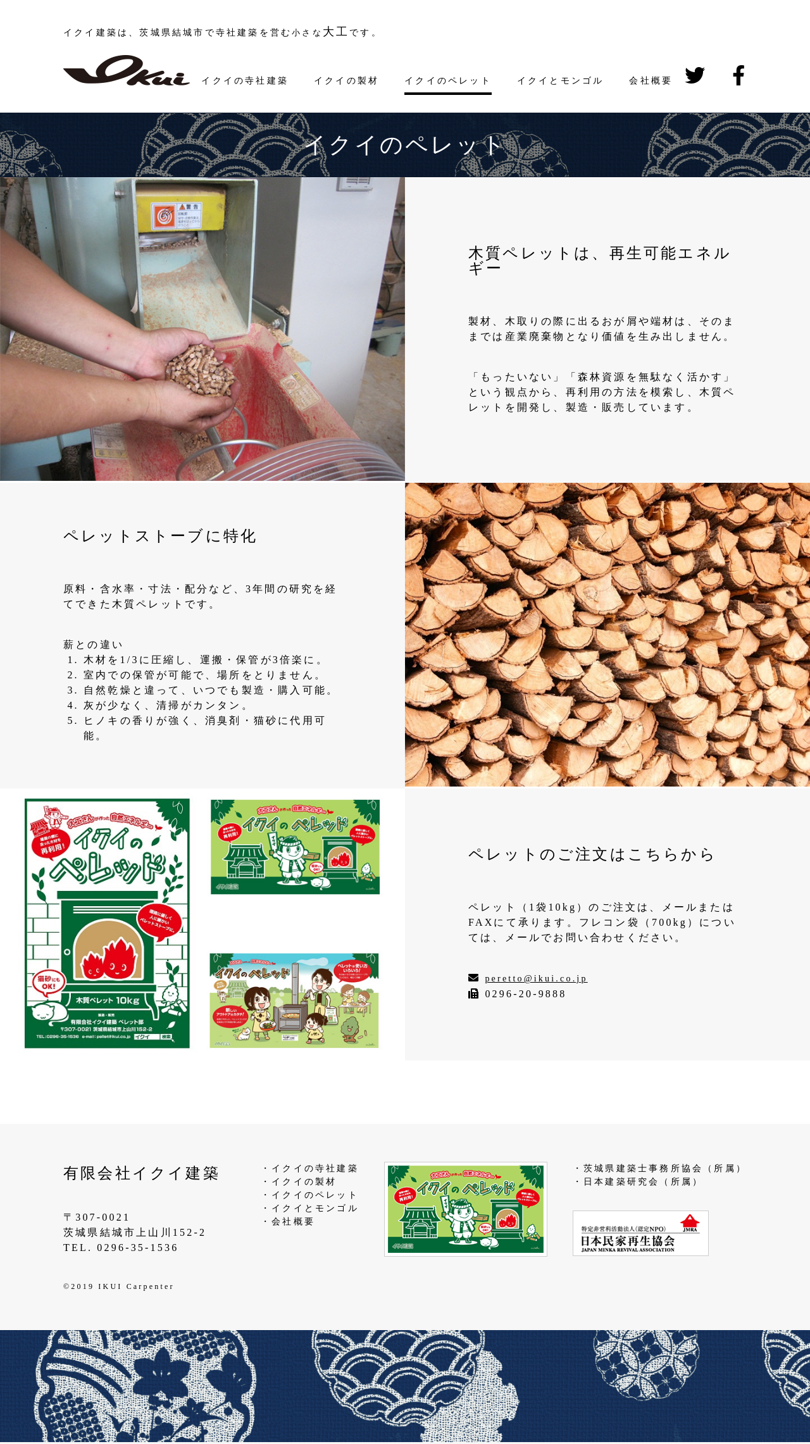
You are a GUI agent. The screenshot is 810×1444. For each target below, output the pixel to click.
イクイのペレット (448, 80)
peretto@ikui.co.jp (536, 978)
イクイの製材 (346, 80)
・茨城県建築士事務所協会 (638, 1168)
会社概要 (651, 80)
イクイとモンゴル (560, 80)
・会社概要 (288, 1221)
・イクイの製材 (299, 1181)
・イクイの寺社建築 (310, 1168)
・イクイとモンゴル (310, 1208)
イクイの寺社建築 (245, 80)
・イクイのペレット (310, 1195)
